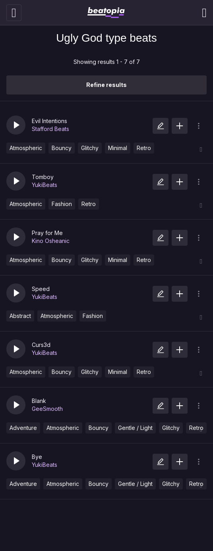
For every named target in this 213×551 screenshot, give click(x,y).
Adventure (23, 427)
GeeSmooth (47, 408)
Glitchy (90, 147)
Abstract (20, 315)
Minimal (117, 147)
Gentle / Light (135, 427)
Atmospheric (26, 147)
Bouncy (62, 147)
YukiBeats (44, 184)
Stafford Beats (50, 128)
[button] (15, 125)
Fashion (62, 203)
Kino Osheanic (51, 240)
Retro (144, 147)
